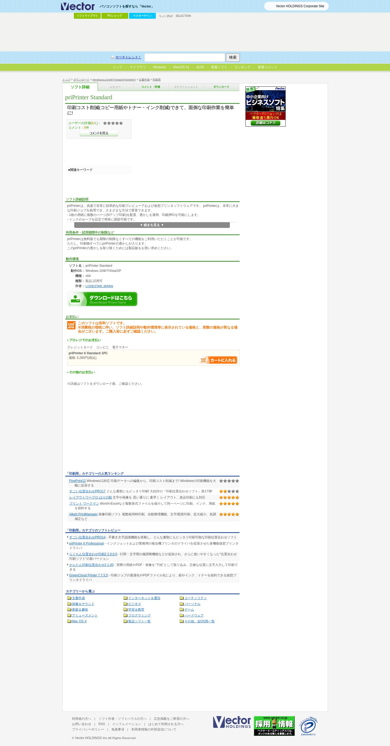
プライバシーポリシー (88, 729)
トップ (66, 79)
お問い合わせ (81, 724)
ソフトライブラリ (87, 15)
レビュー (115, 86)
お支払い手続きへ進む (218, 360)
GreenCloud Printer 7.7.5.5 (88, 575)
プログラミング (139, 615)
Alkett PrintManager (83, 514)
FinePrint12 (77, 481)
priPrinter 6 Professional (86, 543)
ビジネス (134, 604)
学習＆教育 (136, 609)
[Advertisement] (110, 429)
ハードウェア (194, 615)
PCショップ (115, 15)
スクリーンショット (186, 86)
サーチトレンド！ (128, 57)
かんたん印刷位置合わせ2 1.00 (91, 565)
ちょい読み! (166, 15)
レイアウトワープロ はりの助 (90, 497)
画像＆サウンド (83, 604)
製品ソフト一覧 (139, 621)
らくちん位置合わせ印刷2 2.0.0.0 (93, 554)
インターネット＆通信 (144, 598)
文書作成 (144, 79)
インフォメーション (126, 724)
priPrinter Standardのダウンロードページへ (102, 299)
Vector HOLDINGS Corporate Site (300, 6)
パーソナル (192, 604)
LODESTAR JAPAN (99, 286)
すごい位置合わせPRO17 (87, 491)
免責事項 (117, 729)
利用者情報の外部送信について (153, 729)
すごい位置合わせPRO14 (87, 537)
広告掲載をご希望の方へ (171, 719)
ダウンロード (81, 79)
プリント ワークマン (84, 503)
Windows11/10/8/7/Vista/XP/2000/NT (114, 79)
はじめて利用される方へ (166, 724)
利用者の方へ (81, 719)
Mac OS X (79, 621)
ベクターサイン (142, 15)
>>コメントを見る (98, 133)
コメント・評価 (150, 86)
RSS (102, 724)
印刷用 (157, 79)
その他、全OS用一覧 (199, 621)
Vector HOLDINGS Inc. (91, 738)
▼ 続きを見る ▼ (152, 225)
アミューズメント (85, 615)
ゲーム (189, 609)
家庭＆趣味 (80, 609)
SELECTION (183, 15)
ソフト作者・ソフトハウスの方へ (123, 719)
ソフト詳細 (80, 87)
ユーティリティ (195, 598)
